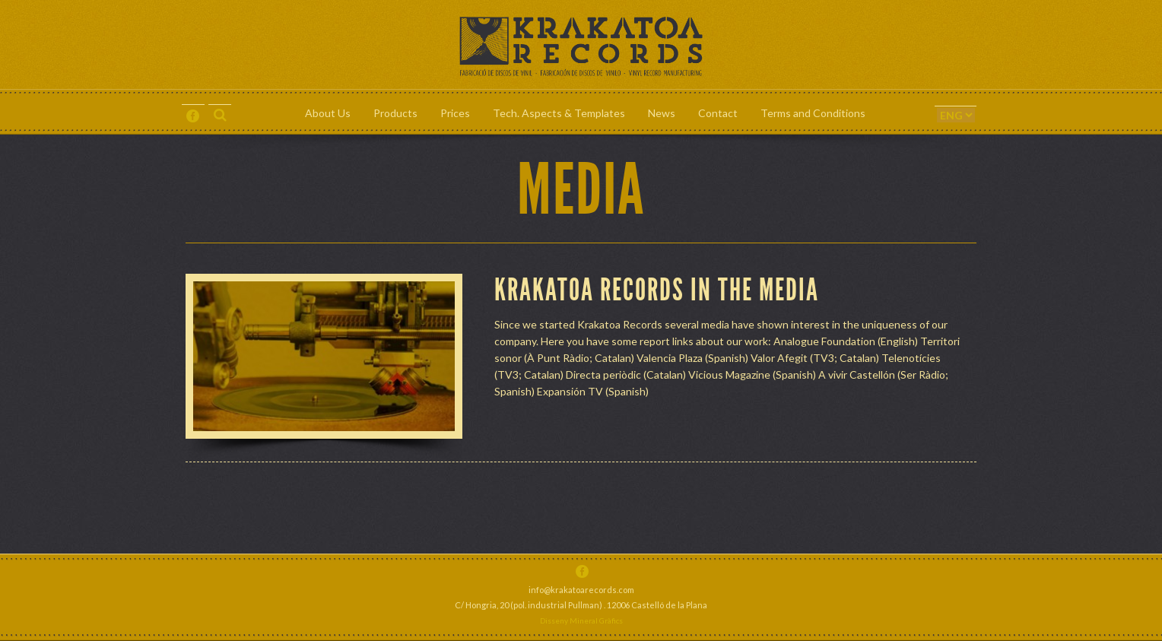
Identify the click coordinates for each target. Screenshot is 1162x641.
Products (395, 112)
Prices (455, 112)
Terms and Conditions (812, 112)
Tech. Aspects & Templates (559, 112)
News (661, 112)
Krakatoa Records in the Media (656, 290)
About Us (328, 112)
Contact (718, 112)
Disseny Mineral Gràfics (581, 620)
